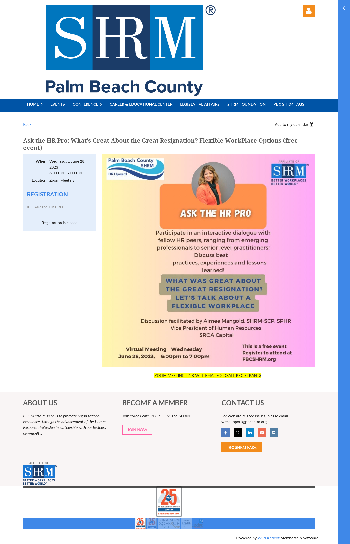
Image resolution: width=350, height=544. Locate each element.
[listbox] (295, 124)
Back (27, 124)
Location (39, 180)
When (41, 161)
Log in (309, 11)
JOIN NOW (137, 429)
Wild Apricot (269, 538)
